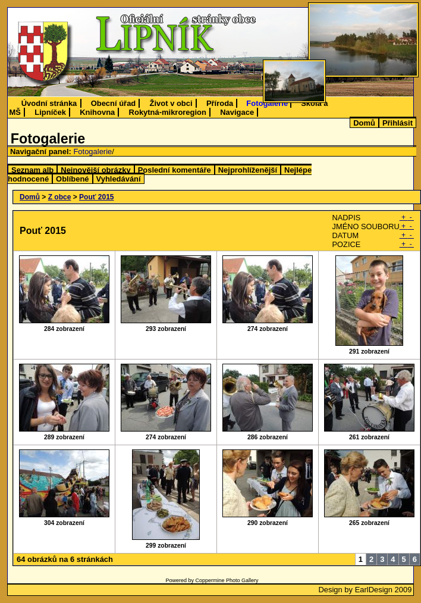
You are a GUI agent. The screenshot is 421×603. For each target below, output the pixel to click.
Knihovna (97, 112)
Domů (364, 122)
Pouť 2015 (96, 197)
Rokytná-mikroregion (167, 112)
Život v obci (171, 103)
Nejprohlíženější (247, 169)
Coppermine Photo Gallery (226, 580)
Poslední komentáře (174, 169)
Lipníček (50, 112)
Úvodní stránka (49, 103)
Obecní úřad (113, 103)
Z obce (59, 197)
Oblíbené (72, 178)
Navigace (237, 112)
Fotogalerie (267, 103)
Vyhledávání (118, 178)
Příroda (219, 103)
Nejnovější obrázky (95, 169)
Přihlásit (397, 122)
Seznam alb (32, 169)
